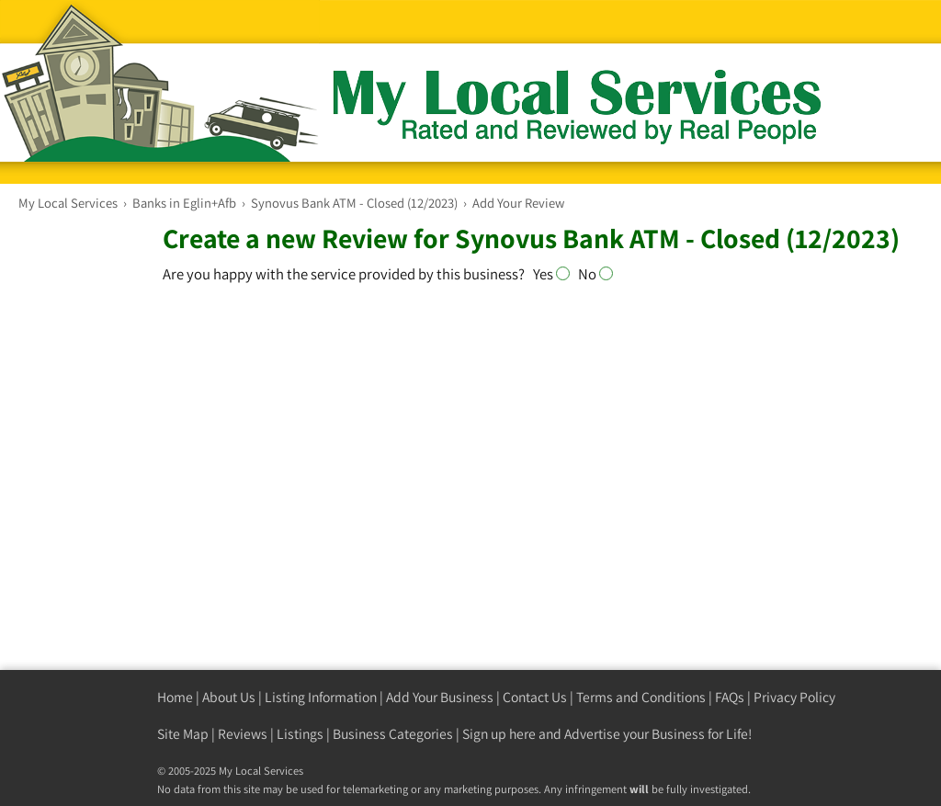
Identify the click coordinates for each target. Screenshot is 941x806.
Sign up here (499, 734)
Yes (555, 274)
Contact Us (535, 697)
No (595, 274)
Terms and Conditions (641, 697)
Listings (300, 734)
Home (175, 697)
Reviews (242, 734)
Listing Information (321, 697)
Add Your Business (439, 697)
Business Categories (393, 734)
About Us (228, 697)
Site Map (183, 734)
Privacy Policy (794, 697)
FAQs (729, 697)
